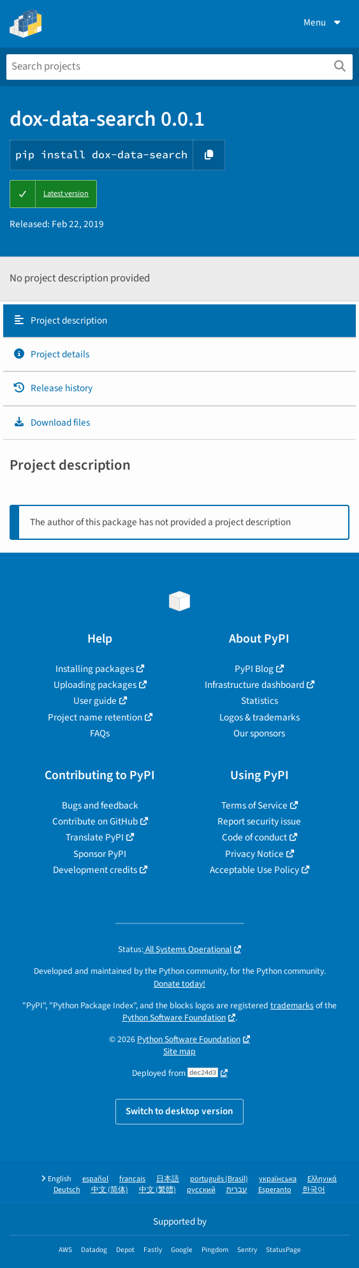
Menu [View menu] (323, 22)
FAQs (100, 733)
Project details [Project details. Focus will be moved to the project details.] (51, 354)
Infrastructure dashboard (254, 685)
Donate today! (179, 984)
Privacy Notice (254, 854)
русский (201, 1189)
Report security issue (259, 821)
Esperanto (274, 1189)
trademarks (292, 1005)
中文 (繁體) (157, 1189)
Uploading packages (95, 685)
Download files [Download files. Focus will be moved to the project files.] (51, 422)
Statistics (259, 701)
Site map (179, 1051)
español (95, 1179)
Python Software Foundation (174, 1017)
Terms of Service (254, 805)
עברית (236, 1189)
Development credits (95, 870)
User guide (95, 701)
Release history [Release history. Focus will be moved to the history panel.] (52, 388)
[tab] (179, 321)
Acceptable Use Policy (254, 870)
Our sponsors (259, 733)
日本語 (167, 1179)
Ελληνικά (322, 1179)
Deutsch (67, 1189)
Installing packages (94, 669)
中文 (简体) (109, 1189)
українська (278, 1179)
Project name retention (95, 717)
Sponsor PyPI (99, 854)
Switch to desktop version (179, 1111)
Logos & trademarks (259, 717)
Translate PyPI (95, 837)
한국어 (313, 1189)
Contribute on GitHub (95, 821)
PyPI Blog (254, 669)
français (132, 1179)
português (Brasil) (219, 1179)
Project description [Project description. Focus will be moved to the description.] (60, 320)
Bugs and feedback (100, 805)
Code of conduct (254, 837)
